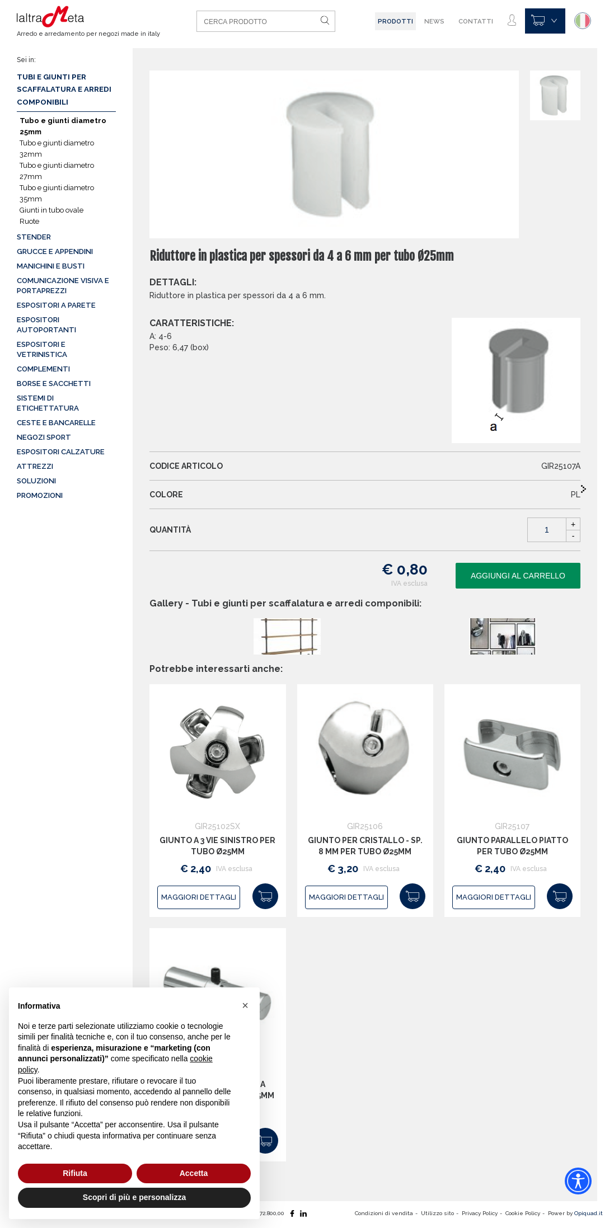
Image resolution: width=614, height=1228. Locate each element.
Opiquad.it (588, 1213)
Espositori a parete (56, 305)
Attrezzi (35, 466)
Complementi (43, 369)
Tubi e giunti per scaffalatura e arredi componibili (64, 89)
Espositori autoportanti (46, 325)
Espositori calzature (61, 452)
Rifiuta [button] (75, 1173)
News (434, 21)
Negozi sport (44, 437)
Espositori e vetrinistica (42, 349)
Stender (34, 237)
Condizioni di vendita (384, 1213)
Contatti (475, 21)
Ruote (29, 221)
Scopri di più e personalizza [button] (134, 1197)
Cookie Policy (522, 1213)
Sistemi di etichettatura (48, 403)
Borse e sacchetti (54, 383)
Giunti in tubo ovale (51, 210)
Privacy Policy (480, 1213)
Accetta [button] (194, 1173)
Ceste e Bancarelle (56, 422)
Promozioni (40, 495)
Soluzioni (36, 481)
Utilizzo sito (437, 1213)
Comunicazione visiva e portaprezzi (63, 285)
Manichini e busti (51, 266)
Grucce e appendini (55, 251)
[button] (245, 1005)
